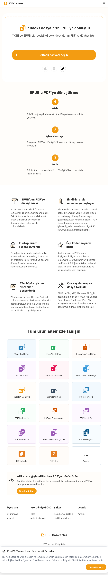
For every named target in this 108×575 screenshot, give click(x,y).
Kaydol (10, 518)
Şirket (57, 507)
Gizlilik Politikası (62, 518)
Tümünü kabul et (96, 567)
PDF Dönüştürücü (41, 507)
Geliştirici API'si (38, 518)
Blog (33, 514)
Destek (81, 507)
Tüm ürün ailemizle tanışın (54, 331)
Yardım (81, 514)
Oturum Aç (12, 514)
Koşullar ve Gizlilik (63, 514)
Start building (26, 491)
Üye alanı (12, 507)
